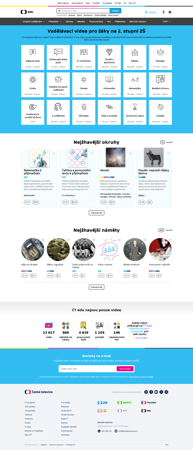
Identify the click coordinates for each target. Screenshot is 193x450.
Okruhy (69, 21)
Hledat (109, 10)
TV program (107, 3)
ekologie (78, 15)
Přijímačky (120, 21)
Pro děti (118, 3)
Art (125, 3)
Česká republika (107, 15)
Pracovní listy (96, 21)
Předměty (54, 21)
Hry (109, 21)
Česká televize (63, 3)
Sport (88, 3)
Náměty (81, 21)
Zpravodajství (77, 3)
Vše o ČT (132, 3)
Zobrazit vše (96, 212)
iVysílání (96, 3)
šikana (85, 15)
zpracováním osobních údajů (141, 376)
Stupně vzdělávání (32, 21)
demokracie (94, 15)
